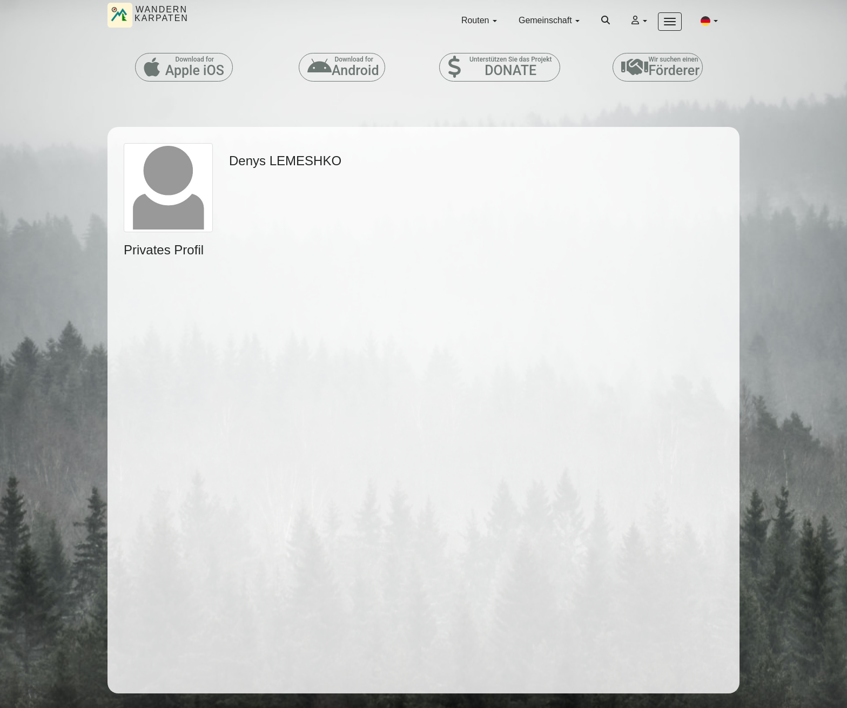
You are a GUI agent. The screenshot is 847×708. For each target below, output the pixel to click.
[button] (709, 21)
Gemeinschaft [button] (549, 20)
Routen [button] (479, 20)
